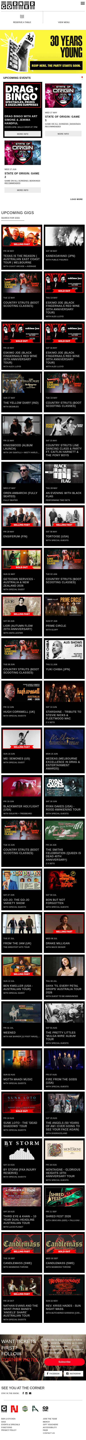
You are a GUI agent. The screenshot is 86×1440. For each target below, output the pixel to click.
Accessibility (50, 1427)
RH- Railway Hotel (35, 1408)
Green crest (25, 1408)
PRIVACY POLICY (8, 1430)
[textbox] (12, 218)
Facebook (53, 1374)
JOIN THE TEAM (50, 1419)
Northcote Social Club (14, 1408)
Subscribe (64, 1361)
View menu (64, 22)
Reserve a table (22, 22)
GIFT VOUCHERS (50, 1424)
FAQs (45, 1430)
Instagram (73, 1374)
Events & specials (10, 1424)
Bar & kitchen (8, 1419)
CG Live (45, 1408)
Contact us (49, 1433)
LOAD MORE (76, 199)
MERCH (46, 1422)
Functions (6, 1427)
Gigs (3, 1422)
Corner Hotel (18, 5)
